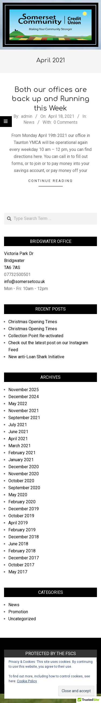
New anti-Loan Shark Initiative (36, 356)
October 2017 (21, 564)
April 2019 (18, 522)
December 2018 (23, 536)
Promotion (18, 611)
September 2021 (24, 417)
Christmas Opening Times (32, 321)
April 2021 (18, 438)
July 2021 (17, 424)
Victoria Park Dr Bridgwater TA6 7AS (18, 260)
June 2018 (18, 543)
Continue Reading (50, 181)
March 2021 (19, 445)
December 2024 (23, 396)
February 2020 (22, 501)
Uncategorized (22, 618)
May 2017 (17, 571)
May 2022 (17, 403)
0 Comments (66, 122)
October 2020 (21, 480)
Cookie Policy (27, 681)
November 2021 (23, 410)
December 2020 (23, 466)
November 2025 (23, 389)
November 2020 (23, 473)
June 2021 (18, 431)
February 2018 (22, 550)
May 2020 (17, 494)
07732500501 (17, 274)
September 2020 (24, 487)
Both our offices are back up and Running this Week (50, 99)
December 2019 (23, 508)
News (28, 122)
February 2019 (22, 529)
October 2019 (21, 515)
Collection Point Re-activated (35, 335)
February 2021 (22, 452)
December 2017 (23, 557)
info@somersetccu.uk (24, 281)
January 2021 (21, 459)
